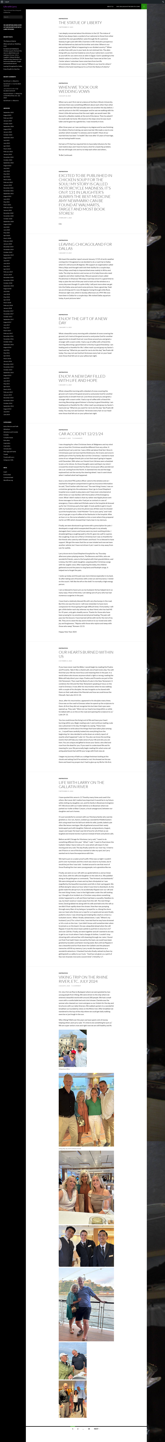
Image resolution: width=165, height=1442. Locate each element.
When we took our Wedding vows (78, 89)
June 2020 (6, 230)
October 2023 (7, 135)
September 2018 (8, 286)
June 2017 (6, 325)
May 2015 (6, 384)
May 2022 (6, 174)
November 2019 (8, 249)
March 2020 (7, 238)
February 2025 (8, 118)
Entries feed (7, 474)
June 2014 (6, 414)
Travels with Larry (8, 457)
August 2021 (7, 196)
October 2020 (7, 219)
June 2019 (6, 263)
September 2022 (8, 163)
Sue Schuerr (7, 81)
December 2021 (8, 188)
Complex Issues (8, 437)
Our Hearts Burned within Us (86, 654)
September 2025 (8, 112)
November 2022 (8, 157)
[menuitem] (2, 2)
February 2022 (8, 182)
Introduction (7, 449)
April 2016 (6, 356)
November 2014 (8, 400)
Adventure (6, 429)
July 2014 (6, 412)
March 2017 (7, 330)
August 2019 (7, 258)
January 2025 (7, 121)
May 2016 (6, 353)
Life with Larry (10, 6)
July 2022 (6, 168)
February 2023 (8, 151)
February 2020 (8, 241)
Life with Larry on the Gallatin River (81, 784)
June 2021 (6, 199)
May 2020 (6, 233)
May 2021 (6, 202)
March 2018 (7, 302)
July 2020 (6, 227)
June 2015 (6, 381)
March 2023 (7, 149)
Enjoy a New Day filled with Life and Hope (82, 378)
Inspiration (63, 18)
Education (6, 440)
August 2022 (7, 165)
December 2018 (8, 277)
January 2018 (7, 308)
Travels (5, 454)
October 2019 (7, 252)
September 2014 (8, 406)
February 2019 (8, 272)
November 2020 (8, 216)
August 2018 (7, 288)
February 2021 (8, 207)
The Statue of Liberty (80, 22)
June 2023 (6, 143)
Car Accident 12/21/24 (81, 433)
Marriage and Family (9, 451)
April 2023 (6, 146)
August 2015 (7, 375)
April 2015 (6, 386)
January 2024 (7, 132)
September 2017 (8, 319)
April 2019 (6, 269)
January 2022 (7, 185)
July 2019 (6, 261)
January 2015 (7, 395)
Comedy (6, 435)
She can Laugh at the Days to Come (128, 6)
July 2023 (6, 140)
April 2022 (6, 177)
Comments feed (8, 477)
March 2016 (7, 358)
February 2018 (8, 305)
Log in (5, 472)
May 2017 (6, 328)
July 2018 (6, 291)
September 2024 (8, 126)
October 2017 (7, 316)
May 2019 (6, 266)
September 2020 (8, 221)
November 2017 (8, 314)
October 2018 (7, 283)
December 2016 (8, 336)
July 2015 (6, 378)
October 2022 (7, 160)
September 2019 (8, 255)
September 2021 (8, 193)
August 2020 (7, 224)
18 (89, 1429)
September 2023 (8, 137)
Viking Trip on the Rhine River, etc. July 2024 (83, 979)
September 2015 (8, 372)
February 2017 (8, 333)
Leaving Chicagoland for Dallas (85, 246)
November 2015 (8, 367)
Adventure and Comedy (10, 432)
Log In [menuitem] (7, 2)
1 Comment (76, 986)
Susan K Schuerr (8, 93)
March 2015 (7, 389)
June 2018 (6, 294)
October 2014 (7, 403)
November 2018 (8, 280)
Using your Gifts (8, 460)
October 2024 (7, 123)
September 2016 (8, 344)
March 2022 (7, 179)
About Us (110, 6)
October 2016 (7, 342)
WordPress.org (8, 480)
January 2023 (7, 154)
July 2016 (6, 350)
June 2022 (6, 171)
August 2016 (7, 347)
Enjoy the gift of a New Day (83, 320)
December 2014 (8, 398)
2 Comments (77, 438)
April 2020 (6, 235)
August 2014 (7, 409)
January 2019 (7, 275)
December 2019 (8, 247)
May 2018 (6, 297)
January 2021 (7, 210)
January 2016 (7, 361)
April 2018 (6, 300)
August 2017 (7, 322)
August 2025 (7, 115)
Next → (97, 1429)
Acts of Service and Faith (10, 426)
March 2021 (7, 205)
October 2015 (7, 370)
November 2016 (8, 339)
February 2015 (8, 392)
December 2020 (8, 213)
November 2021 (8, 191)
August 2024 (7, 129)
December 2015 (8, 364)
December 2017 (8, 311)
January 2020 (7, 244)
